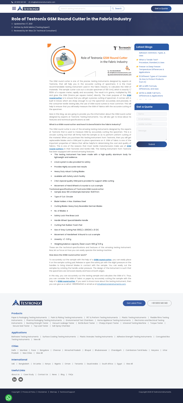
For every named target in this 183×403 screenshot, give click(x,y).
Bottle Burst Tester (86, 323)
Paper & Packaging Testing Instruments (29, 317)
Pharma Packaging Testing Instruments (44, 320)
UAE (13, 363)
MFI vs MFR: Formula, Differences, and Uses (149, 89)
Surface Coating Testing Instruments (59, 336)
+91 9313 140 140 (159, 303)
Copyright (16, 392)
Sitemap (53, 392)
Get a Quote (161, 8)
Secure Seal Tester (21, 326)
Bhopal (88, 350)
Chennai (57, 350)
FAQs (71, 374)
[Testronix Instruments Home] (28, 8)
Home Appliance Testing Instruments (114, 320)
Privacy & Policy (29, 392)
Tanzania (79, 363)
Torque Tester (156, 323)
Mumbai (23, 350)
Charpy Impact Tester (109, 323)
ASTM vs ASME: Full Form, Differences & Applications (151, 96)
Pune (33, 350)
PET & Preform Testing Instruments (102, 317)
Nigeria (58, 363)
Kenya (48, 363)
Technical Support (67, 392)
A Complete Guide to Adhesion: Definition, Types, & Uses (152, 55)
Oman (68, 363)
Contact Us (43, 374)
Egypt (119, 363)
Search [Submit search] (117, 8)
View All (37, 339)
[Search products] (85, 8)
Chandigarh (116, 350)
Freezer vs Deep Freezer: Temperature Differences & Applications (151, 71)
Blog (62, 374)
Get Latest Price (134, 303)
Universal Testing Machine (134, 323)
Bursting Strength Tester (37, 323)
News (54, 374)
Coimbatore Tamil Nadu (136, 350)
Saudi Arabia (92, 363)
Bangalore (44, 350)
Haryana (155, 350)
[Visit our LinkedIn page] (15, 380)
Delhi (14, 350)
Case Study (29, 374)
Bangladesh (24, 363)
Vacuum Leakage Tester (63, 323)
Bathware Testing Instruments (25, 336)
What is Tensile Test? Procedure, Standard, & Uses (151, 63)
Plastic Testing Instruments (134, 317)
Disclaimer (42, 392)
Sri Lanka (37, 363)
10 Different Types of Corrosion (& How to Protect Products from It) (153, 81)
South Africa (107, 363)
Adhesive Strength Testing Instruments (134, 336)
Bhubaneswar (101, 350)
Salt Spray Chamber (61, 326)
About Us (15, 374)
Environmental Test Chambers (79, 320)
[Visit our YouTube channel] (20, 380)
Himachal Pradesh (73, 350)
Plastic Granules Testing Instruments (96, 336)
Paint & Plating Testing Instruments (66, 317)
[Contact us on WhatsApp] (8, 398)
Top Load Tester (41, 326)
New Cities (27, 353)
